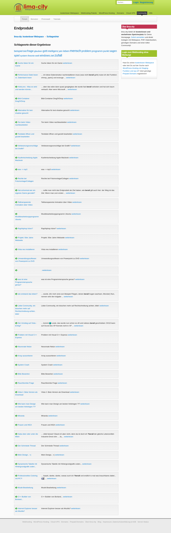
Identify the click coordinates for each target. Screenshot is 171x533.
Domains (120, 13)
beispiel (18, 51)
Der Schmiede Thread (25, 446)
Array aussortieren (24, 356)
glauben (38, 51)
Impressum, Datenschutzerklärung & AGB (119, 522)
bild (25, 51)
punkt (106, 51)
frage (30, 50)
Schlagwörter (53, 36)
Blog (99, 522)
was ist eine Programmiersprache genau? (23, 282)
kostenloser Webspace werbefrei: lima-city (40, 7)
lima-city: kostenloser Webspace (29, 36)
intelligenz (53, 51)
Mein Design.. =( (23, 455)
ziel (52, 55)
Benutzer (34, 19)
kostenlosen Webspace (144, 63)
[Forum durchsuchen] (124, 2)
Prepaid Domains (130, 74)
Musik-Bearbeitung (24, 488)
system (23, 55)
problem (86, 50)
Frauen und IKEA (23, 425)
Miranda (19, 416)
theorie (31, 55)
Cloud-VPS (130, 13)
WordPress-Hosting (107, 13)
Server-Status (143, 522)
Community (142, 13)
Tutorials (56, 19)
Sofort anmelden (138, 37)
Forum (24, 19)
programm (97, 51)
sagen (113, 50)
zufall (58, 55)
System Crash (22, 365)
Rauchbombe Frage (24, 383)
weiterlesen (67, 63)
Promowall (46, 19)
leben (66, 51)
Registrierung (146, 2)
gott (45, 50)
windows (45, 55)
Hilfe (150, 13)
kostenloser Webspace (69, 13)
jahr (61, 51)
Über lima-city (90, 522)
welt (37, 55)
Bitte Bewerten (22, 374)
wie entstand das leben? (26, 294)
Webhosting (27, 522)
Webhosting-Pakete (89, 13)
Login (136, 2)
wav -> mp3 (21, 169)
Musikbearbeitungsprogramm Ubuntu (27, 216)
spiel (17, 55)
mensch (75, 51)
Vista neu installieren (25, 249)
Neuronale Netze (23, 347)
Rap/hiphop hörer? (24, 229)
